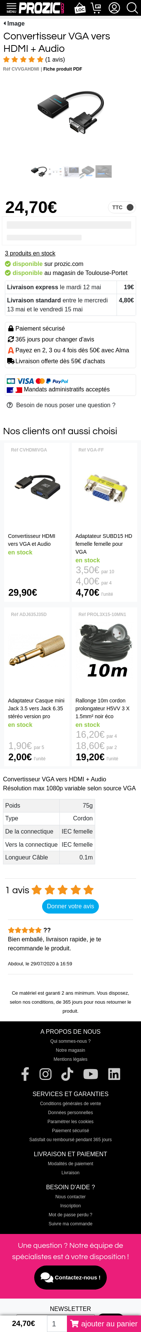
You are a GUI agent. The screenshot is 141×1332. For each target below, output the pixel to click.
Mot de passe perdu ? (70, 1214)
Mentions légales (70, 1059)
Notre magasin (70, 1050)
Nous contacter (70, 1196)
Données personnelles (70, 1112)
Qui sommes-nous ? (70, 1041)
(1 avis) (34, 59)
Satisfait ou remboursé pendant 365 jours (70, 1139)
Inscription (70, 1205)
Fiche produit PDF (62, 69)
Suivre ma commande (70, 1223)
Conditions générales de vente (70, 1103)
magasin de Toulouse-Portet (90, 273)
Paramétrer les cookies (70, 1121)
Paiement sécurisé (70, 1130)
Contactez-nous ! (71, 1277)
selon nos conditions (31, 1002)
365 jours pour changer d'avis (54, 339)
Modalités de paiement (70, 1163)
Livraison (70, 1172)
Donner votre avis (70, 906)
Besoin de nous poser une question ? (61, 405)
